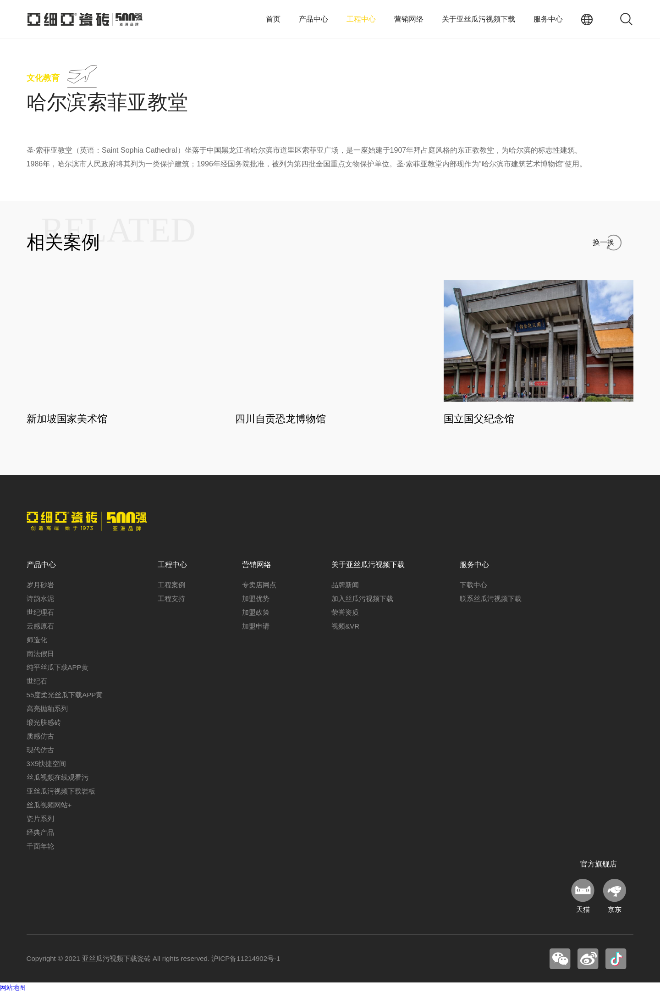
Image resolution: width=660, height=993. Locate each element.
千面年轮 (40, 846)
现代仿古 (40, 750)
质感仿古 (40, 736)
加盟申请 (256, 626)
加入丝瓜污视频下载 (362, 599)
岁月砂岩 (40, 585)
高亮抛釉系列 (47, 709)
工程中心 (361, 19)
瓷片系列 (40, 819)
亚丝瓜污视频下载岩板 (61, 791)
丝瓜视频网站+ (49, 805)
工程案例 (171, 585)
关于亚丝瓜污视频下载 (478, 19)
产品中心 (313, 19)
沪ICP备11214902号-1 (245, 959)
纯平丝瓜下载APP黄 (57, 668)
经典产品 (40, 833)
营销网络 (409, 19)
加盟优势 (256, 599)
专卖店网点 (259, 585)
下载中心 (473, 585)
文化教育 (43, 78)
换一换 (604, 242)
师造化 (37, 640)
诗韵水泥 (40, 599)
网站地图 (13, 988)
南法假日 (40, 654)
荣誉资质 (345, 613)
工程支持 (171, 599)
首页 (273, 19)
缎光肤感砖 (44, 723)
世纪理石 (40, 613)
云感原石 (40, 626)
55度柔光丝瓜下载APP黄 (65, 695)
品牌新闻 (345, 585)
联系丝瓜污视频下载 (491, 599)
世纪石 (37, 681)
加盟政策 (256, 613)
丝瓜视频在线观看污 (57, 778)
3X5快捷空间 (46, 764)
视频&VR (345, 626)
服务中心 (548, 19)
